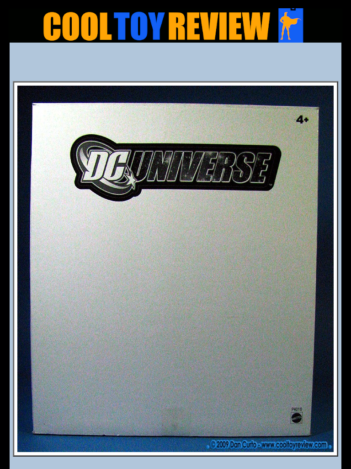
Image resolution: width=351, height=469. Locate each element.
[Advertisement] (175, 64)
